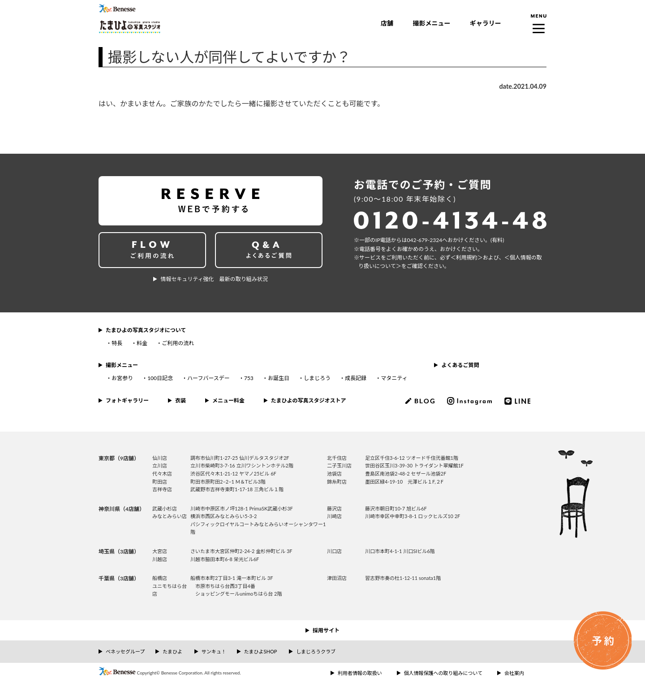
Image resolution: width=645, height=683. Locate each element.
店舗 (387, 23)
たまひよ (172, 651)
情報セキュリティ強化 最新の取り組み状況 (213, 279)
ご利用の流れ (178, 343)
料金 (142, 343)
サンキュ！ (214, 651)
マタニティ (394, 378)
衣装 (180, 400)
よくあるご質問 (460, 365)
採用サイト (326, 630)
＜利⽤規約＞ (467, 257)
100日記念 (160, 378)
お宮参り (122, 378)
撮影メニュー (431, 23)
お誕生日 (278, 378)
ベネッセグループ (125, 651)
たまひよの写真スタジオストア (308, 400)
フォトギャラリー (127, 400)
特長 (117, 343)
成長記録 (355, 378)
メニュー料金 (228, 400)
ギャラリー (485, 23)
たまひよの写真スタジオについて (146, 330)
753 (249, 378)
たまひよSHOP (260, 651)
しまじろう (317, 378)
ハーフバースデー (208, 378)
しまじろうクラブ (315, 651)
